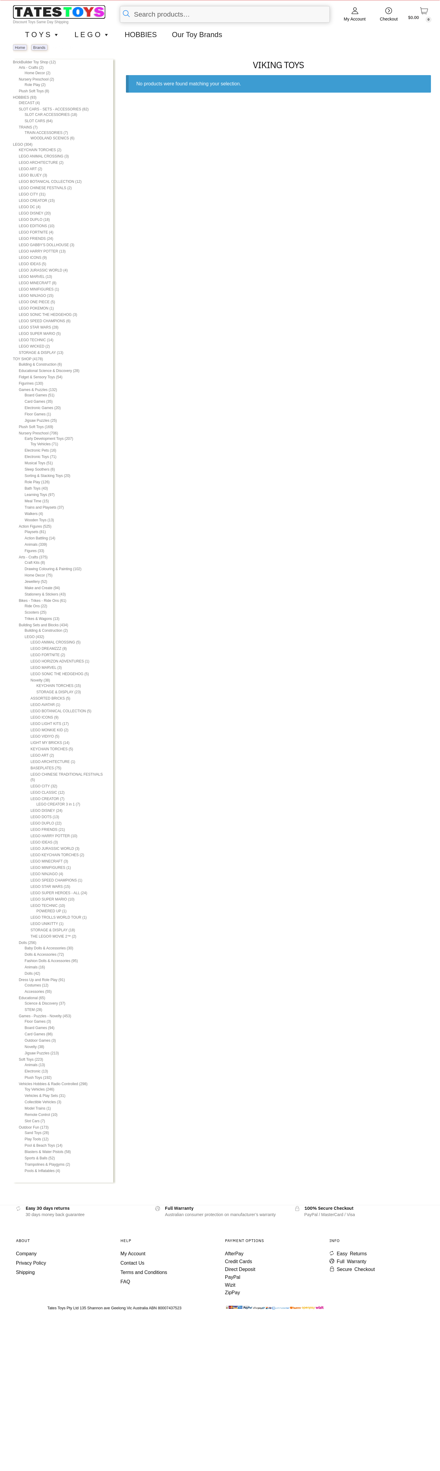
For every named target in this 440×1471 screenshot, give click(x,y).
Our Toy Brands (197, 34)
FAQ (125, 1281)
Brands (39, 47)
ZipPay (232, 1292)
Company (26, 1253)
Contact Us (132, 1263)
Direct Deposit (240, 1269)
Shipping (25, 1272)
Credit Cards (238, 1261)
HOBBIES (141, 34)
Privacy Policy (31, 1263)
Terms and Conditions (143, 1272)
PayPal (232, 1277)
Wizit (230, 1285)
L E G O (92, 35)
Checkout (389, 19)
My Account (354, 19)
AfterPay (234, 1253)
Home (20, 47)
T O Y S (42, 35)
